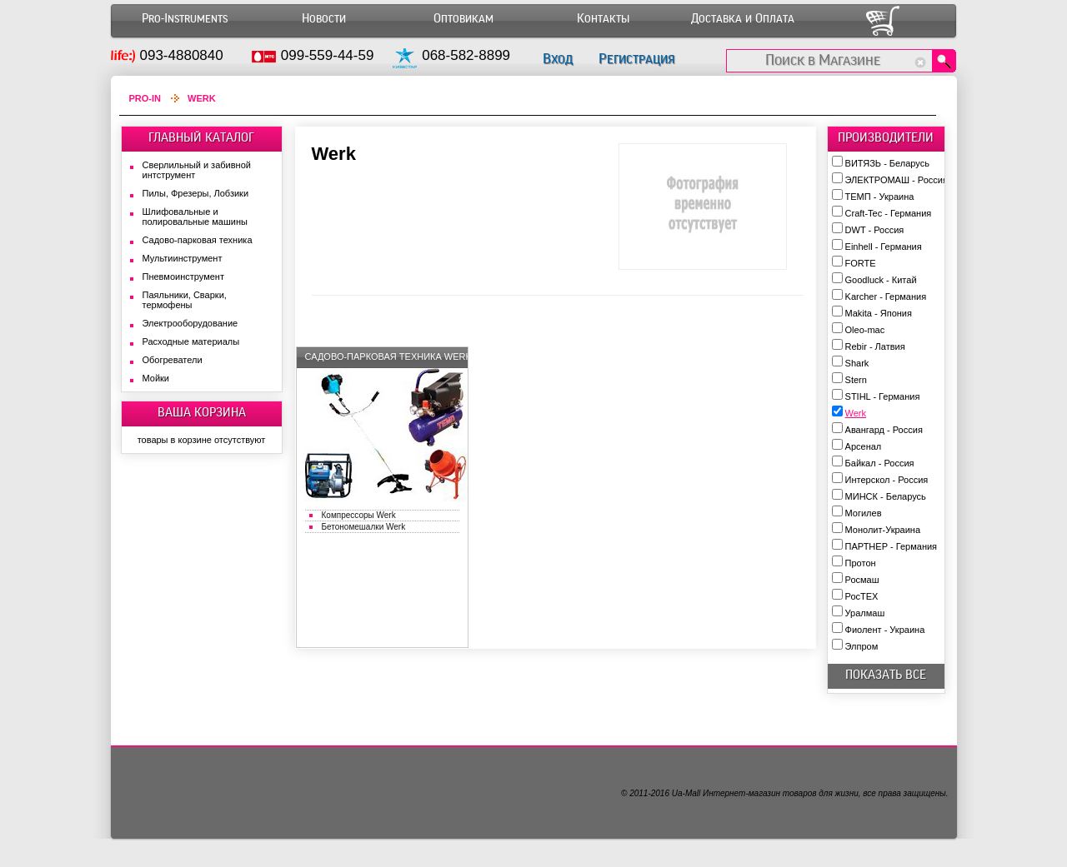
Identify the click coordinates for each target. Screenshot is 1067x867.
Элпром (862, 646)
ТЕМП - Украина (879, 197)
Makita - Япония (878, 313)
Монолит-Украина (883, 530)
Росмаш (862, 580)
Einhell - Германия (883, 247)
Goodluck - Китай (881, 280)
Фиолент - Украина (885, 630)
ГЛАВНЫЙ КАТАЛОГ (201, 137)
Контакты (603, 18)
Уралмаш (865, 613)
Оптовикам (463, 18)
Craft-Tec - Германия (888, 213)
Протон (860, 563)
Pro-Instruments (185, 18)
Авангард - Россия (884, 430)
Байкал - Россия (879, 463)
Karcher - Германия (886, 296)
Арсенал (863, 446)
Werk (855, 413)
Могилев (863, 513)
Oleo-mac (865, 330)
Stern (856, 380)
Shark (857, 363)
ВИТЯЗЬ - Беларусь (887, 163)
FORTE (860, 263)
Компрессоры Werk (359, 515)
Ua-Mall (686, 793)
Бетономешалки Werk (364, 526)
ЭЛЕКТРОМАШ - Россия (896, 180)
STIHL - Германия (882, 396)
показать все (885, 674)
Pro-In (145, 98)
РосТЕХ (862, 596)
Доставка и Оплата (742, 18)
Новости (324, 18)
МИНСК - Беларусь (885, 496)
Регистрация (636, 59)
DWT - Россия (874, 230)
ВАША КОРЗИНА (202, 412)
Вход (558, 59)
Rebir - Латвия (875, 346)
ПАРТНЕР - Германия (891, 546)
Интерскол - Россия (887, 480)
